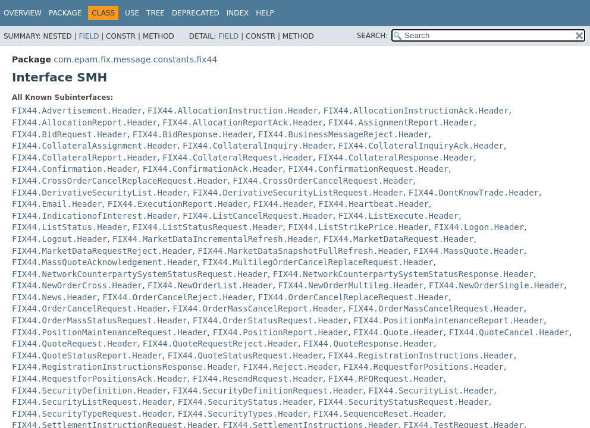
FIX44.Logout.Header (59, 239)
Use (132, 13)
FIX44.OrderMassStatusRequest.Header (99, 320)
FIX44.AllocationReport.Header (84, 122)
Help (265, 13)
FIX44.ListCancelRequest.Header (258, 216)
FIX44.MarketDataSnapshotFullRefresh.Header (302, 251)
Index (238, 13)
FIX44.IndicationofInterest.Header (94, 216)
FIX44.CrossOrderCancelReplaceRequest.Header (119, 180)
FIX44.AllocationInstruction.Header (233, 110)
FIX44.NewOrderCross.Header (77, 285)
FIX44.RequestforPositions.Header (423, 367)
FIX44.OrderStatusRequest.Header (270, 320)
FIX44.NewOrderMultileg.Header (350, 285)
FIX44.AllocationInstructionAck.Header (416, 110)
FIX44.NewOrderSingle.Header (496, 285)
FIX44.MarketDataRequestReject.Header (102, 251)
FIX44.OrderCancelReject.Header (177, 297)
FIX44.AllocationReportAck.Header (242, 122)
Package (65, 13)
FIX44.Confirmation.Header (74, 169)
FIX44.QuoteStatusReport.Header (87, 355)
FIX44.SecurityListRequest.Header (92, 402)
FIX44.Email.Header (57, 204)
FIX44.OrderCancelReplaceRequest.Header (353, 297)
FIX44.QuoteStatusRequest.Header (245, 355)
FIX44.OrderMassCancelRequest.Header (436, 308)
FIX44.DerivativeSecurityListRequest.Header (298, 192)
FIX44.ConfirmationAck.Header (213, 169)
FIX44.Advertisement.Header (77, 110)
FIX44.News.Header (54, 297)
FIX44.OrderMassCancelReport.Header (257, 308)
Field (89, 36)
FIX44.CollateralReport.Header (84, 157)
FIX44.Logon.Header (479, 227)
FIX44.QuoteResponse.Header (368, 343)
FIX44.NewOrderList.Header (210, 285)
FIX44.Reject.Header (290, 367)
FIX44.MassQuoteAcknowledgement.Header (104, 262)
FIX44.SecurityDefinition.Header (89, 390)
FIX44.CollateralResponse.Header (395, 157)
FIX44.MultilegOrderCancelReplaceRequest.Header (318, 262)
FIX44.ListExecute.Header (398, 216)
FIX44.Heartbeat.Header (374, 204)
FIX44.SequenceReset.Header (378, 413)
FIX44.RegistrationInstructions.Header (421, 355)
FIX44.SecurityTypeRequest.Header (92, 413)
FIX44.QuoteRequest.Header (74, 343)
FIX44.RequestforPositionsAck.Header (99, 378)
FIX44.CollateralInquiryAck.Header (421, 145)
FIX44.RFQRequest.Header (386, 378)
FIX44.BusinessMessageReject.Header (343, 134)
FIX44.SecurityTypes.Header (243, 413)
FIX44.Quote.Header (398, 332)
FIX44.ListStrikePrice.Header (358, 227)
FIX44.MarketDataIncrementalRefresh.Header (215, 239)
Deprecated (195, 13)
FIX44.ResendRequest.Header (258, 378)
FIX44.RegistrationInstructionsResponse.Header (124, 367)
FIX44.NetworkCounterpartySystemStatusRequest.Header (140, 274)
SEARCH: (372, 36)
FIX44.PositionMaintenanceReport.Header (448, 320)
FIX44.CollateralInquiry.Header (258, 145)
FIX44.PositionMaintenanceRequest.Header (110, 332)
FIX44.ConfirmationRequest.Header (368, 169)
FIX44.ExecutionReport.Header (178, 204)
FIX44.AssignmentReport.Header (400, 122)
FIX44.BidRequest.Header (69, 134)
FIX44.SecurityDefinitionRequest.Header (267, 390)
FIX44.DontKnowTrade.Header (474, 192)
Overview (23, 13)
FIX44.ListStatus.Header (69, 227)
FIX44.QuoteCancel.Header (509, 332)
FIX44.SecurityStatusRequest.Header (403, 402)
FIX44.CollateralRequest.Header (237, 157)
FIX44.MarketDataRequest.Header (399, 239)
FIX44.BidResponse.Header (193, 134)
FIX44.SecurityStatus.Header (245, 402)
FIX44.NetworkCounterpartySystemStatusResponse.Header (403, 274)
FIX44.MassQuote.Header (468, 251)
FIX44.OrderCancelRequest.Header (89, 308)
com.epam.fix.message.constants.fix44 (135, 59)
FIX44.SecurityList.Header (431, 390)
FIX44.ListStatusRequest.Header (208, 227)
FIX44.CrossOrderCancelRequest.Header (323, 180)
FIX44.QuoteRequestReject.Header (220, 343)
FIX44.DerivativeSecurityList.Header (99, 192)
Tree (155, 13)
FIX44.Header (283, 204)
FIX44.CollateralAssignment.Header (94, 145)
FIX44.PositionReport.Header (281, 332)
